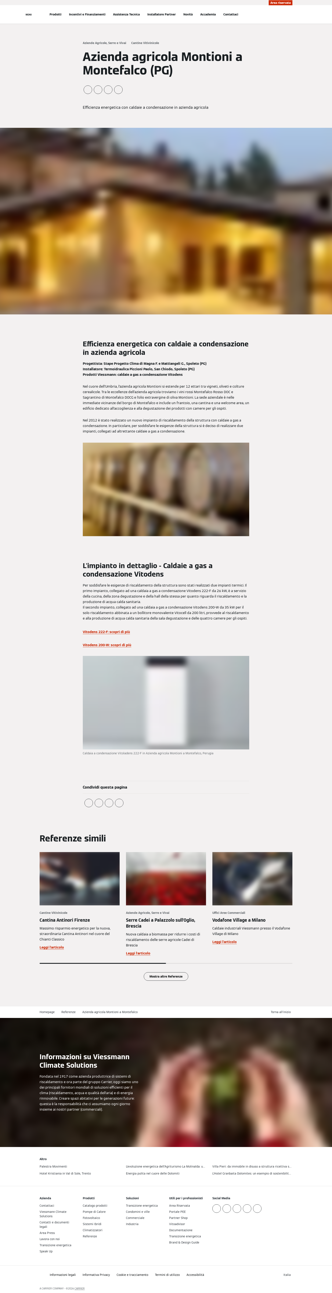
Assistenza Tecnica (126, 14)
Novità (188, 14)
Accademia (208, 14)
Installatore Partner (161, 14)
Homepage (47, 1012)
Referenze (68, 1012)
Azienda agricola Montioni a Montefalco (110, 1012)
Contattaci (230, 14)
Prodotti (55, 14)
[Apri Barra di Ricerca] (290, 14)
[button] (281, 1012)
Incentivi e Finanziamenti (87, 14)
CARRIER (80, 1288)
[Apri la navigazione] (29, 14)
